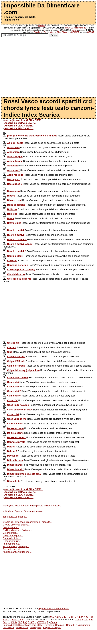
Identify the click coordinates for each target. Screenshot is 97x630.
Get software (8, 627)
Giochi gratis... (10, 532)
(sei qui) (23, 120)
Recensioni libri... (12, 538)
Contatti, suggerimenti (78, 625)
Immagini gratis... (12, 543)
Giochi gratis (35, 627)
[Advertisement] (48, 68)
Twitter (46, 32)
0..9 (52, 616)
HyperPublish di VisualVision (54, 608)
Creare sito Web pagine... (16, 524)
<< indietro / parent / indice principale (23, 511)
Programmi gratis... (13, 535)
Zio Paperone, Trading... (16, 546)
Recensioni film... (12, 541)
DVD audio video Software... (18, 530)
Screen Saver (22, 627)
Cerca (53, 622)
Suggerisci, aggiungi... (15, 516)
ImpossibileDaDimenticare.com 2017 (22, 625)
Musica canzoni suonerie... (17, 552)
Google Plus (55, 32)
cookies (41, 25)
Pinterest (66, 32)
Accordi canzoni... (12, 549)
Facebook (38, 32)
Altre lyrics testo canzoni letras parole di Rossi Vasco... (32, 505)
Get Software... (11, 527)
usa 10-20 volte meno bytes (76, 28)
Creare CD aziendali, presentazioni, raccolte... (27, 522)
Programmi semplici (52, 627)
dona (74, 30)
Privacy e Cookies (54, 625)
